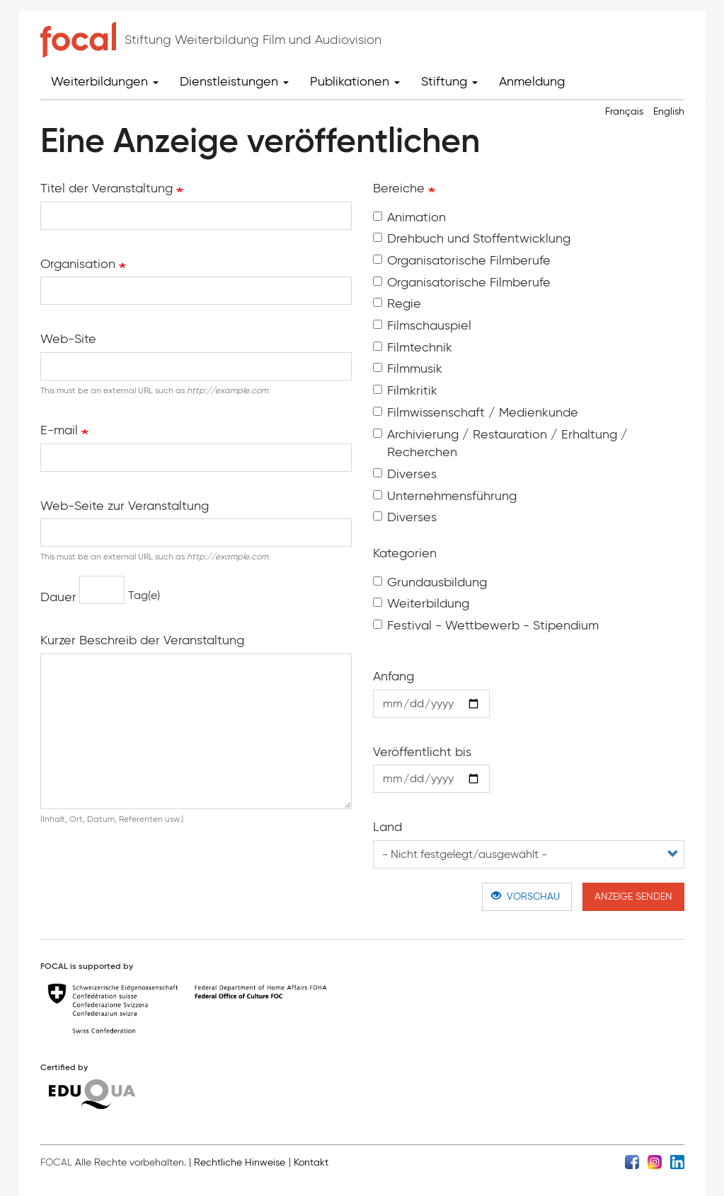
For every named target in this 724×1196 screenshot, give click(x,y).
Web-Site (68, 339)
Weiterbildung (421, 603)
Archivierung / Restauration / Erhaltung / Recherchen (500, 443)
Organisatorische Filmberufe (462, 260)
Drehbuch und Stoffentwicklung (471, 238)
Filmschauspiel (422, 325)
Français (624, 111)
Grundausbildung (430, 582)
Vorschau (525, 896)
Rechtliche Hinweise (239, 1162)
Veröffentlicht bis (422, 752)
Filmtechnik (412, 347)
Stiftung (449, 81)
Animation (409, 217)
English (668, 111)
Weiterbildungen (105, 81)
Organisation (77, 264)
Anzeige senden (633, 896)
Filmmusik (407, 368)
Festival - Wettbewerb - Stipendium (486, 625)
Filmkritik (405, 390)
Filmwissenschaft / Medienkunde (475, 412)
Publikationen (355, 81)
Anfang (393, 676)
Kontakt (311, 1162)
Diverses (405, 474)
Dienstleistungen (234, 81)
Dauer (58, 597)
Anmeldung (532, 81)
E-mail (59, 430)
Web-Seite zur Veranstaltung (124, 505)
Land (387, 827)
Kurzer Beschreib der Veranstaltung (142, 640)
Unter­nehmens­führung (445, 496)
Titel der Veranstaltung (106, 188)
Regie (397, 303)
